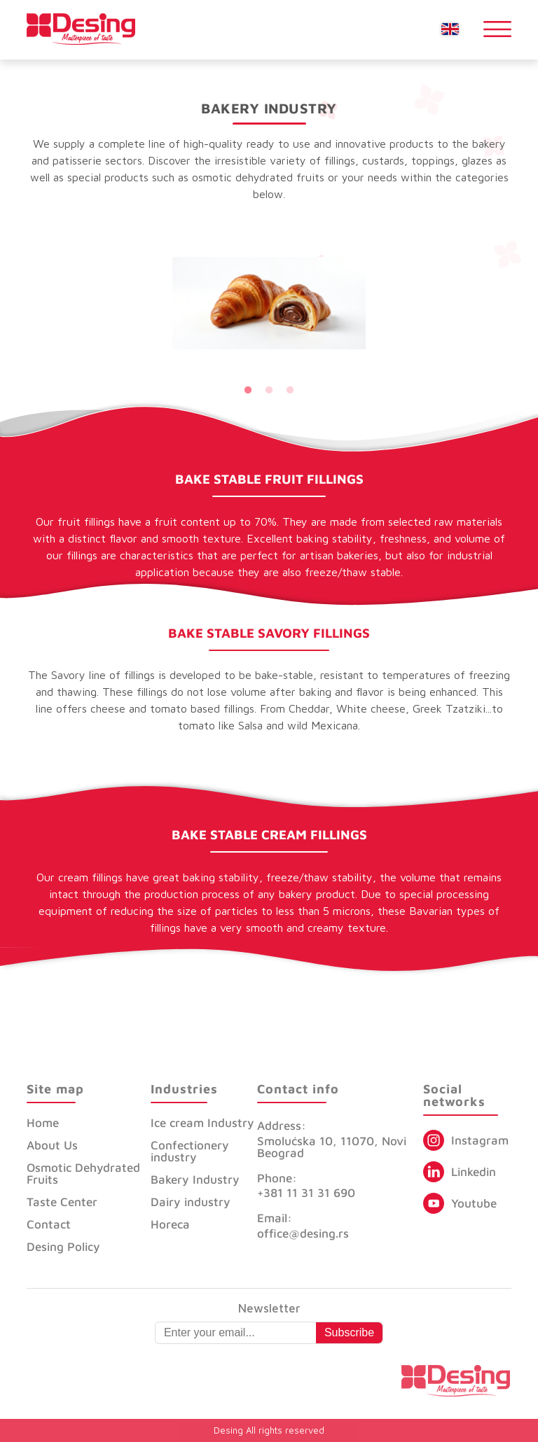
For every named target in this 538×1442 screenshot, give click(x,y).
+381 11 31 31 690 (306, 1193)
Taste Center (62, 1202)
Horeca (170, 1224)
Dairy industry (190, 1202)
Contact (49, 1224)
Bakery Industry (195, 1179)
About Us (52, 1145)
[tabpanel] (269, 303)
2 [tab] (269, 391)
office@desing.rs (303, 1233)
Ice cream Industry (202, 1123)
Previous (162, 303)
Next (376, 303)
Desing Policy (63, 1247)
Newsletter (269, 1309)
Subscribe (349, 1332)
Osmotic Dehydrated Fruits (83, 1173)
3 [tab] (290, 391)
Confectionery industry (190, 1151)
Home (43, 1123)
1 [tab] (248, 391)
